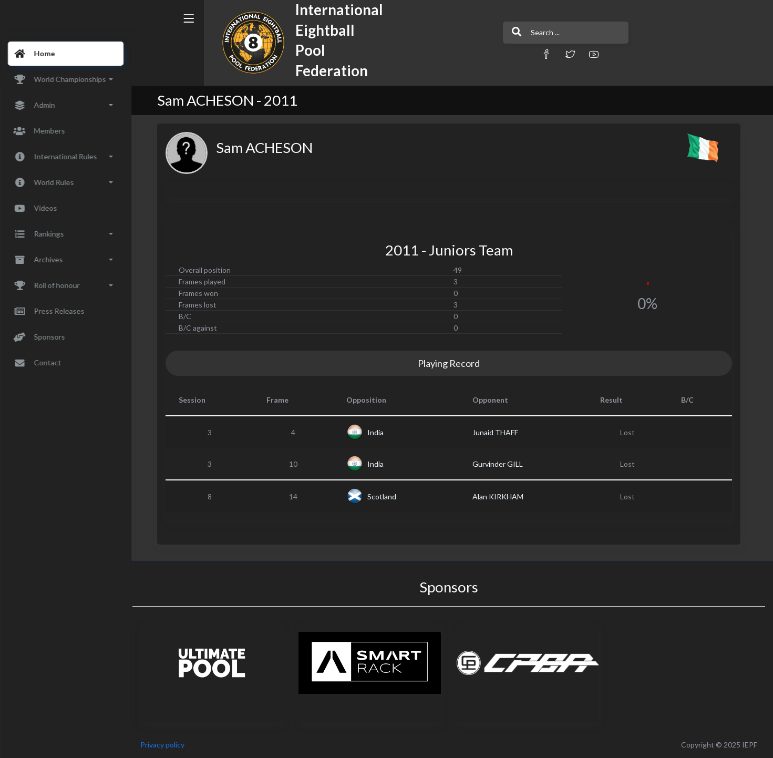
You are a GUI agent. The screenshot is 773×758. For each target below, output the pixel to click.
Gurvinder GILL (501, 463)
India (379, 432)
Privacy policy (169, 744)
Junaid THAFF (498, 432)
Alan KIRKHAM (501, 496)
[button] (510, 54)
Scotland (385, 496)
